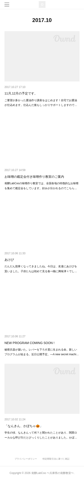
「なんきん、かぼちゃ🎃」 (23, 426)
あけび (9, 259)
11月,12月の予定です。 (20, 93)
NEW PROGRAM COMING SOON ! (29, 343)
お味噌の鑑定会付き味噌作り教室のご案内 (34, 176)
